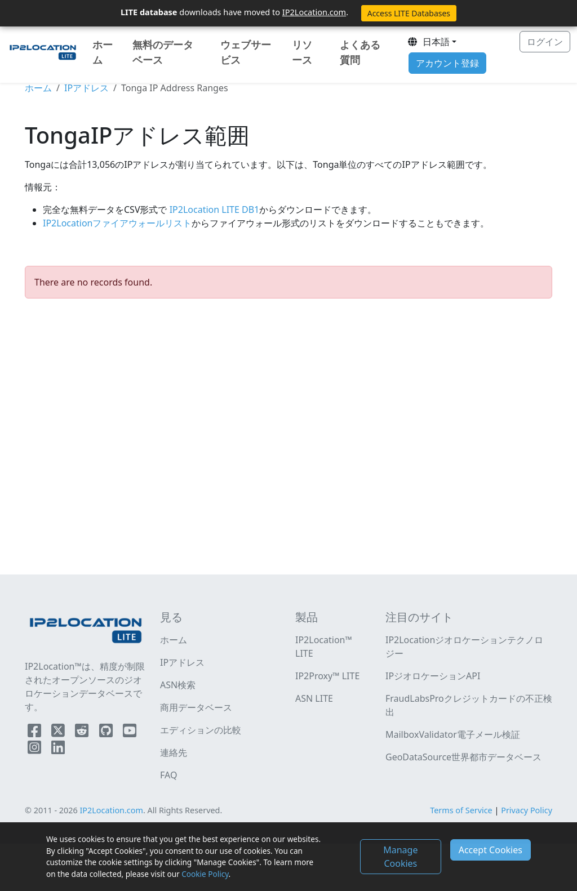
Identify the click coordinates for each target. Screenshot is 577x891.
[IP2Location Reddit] (83, 733)
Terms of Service (461, 810)
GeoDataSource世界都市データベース (463, 757)
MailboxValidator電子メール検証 (452, 734)
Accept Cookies (490, 850)
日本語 (428, 41)
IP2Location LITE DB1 (213, 209)
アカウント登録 (447, 63)
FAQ (168, 775)
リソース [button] (302, 52)
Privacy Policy (526, 810)
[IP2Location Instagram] (35, 749)
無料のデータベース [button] (162, 52)
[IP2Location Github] (107, 733)
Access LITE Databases (408, 13)
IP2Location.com (314, 11)
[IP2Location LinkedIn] (58, 749)
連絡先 (173, 752)
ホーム (102, 52)
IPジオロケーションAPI (432, 676)
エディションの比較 (200, 730)
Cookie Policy (204, 873)
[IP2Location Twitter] (59, 733)
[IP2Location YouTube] (129, 733)
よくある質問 (360, 52)
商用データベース (196, 707)
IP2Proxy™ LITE (327, 676)
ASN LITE (314, 698)
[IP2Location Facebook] (35, 733)
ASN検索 (178, 685)
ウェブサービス (245, 52)
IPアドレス (86, 88)
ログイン (545, 41)
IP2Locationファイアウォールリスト (117, 223)
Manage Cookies (400, 857)
